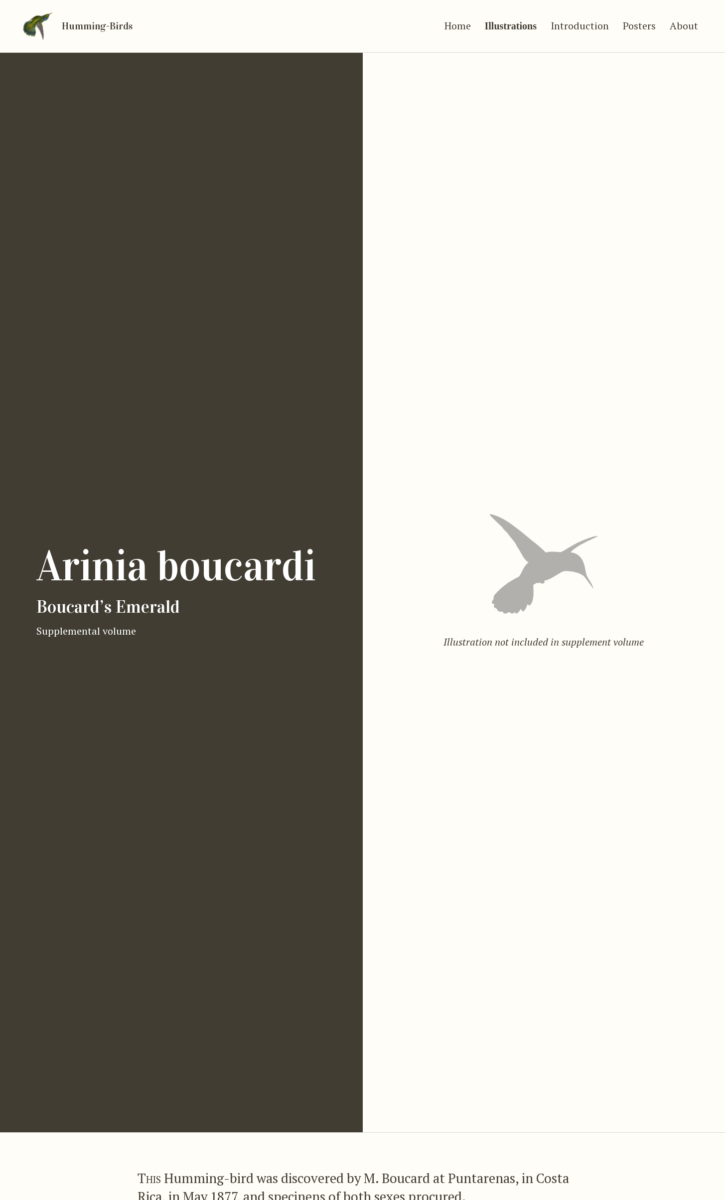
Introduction (580, 21)
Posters (639, 21)
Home (457, 21)
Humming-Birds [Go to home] (101, 21)
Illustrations (511, 21)
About (684, 21)
